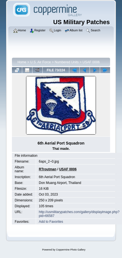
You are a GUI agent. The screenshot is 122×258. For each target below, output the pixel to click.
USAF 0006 (91, 62)
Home (21, 62)
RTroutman (47, 169)
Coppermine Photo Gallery (70, 249)
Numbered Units (67, 62)
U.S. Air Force (40, 62)
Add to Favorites (51, 222)
